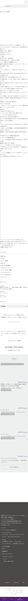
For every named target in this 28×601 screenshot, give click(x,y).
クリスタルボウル (5, 272)
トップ (3, 527)
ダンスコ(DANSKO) (6, 274)
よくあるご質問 (6, 546)
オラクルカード (5, 267)
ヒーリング (5, 534)
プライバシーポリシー (7, 553)
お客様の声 (4, 551)
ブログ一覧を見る (14, 467)
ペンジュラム (18, 541)
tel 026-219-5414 (5, 523)
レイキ (4, 536)
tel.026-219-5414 (14, 347)
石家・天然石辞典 (5, 265)
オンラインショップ (4, 599)
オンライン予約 (14, 341)
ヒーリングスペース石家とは (9, 530)
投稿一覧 (3, 256)
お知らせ (3, 263)
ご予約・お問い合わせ (20, 599)
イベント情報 (4, 261)
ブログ (2, 258)
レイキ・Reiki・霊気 (6, 270)
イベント (12, 599)
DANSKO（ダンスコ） (18, 543)
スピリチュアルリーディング (17, 534)
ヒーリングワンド (7, 543)
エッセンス (4, 277)
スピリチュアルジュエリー (14, 536)
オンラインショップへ (14, 321)
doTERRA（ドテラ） (8, 541)
